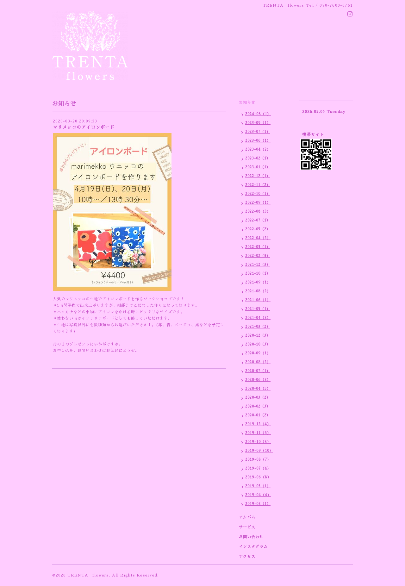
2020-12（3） (257, 335)
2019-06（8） (258, 477)
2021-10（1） (257, 273)
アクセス (247, 556)
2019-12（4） (258, 424)
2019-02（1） (258, 504)
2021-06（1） (258, 300)
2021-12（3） (257, 264)
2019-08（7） (258, 459)
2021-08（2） (258, 291)
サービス (247, 527)
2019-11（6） (258, 433)
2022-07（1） (257, 220)
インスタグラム (253, 547)
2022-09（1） (258, 202)
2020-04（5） (258, 388)
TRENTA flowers (88, 575)
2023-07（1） (257, 132)
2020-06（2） (258, 380)
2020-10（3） (257, 344)
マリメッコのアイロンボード (84, 127)
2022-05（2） (257, 229)
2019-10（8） (258, 442)
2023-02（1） (257, 158)
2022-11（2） (257, 185)
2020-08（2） (258, 362)
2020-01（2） (257, 415)
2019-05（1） (258, 486)
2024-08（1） (258, 114)
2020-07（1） (257, 371)
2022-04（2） (258, 238)
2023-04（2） (258, 149)
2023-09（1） (258, 123)
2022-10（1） (257, 194)
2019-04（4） (258, 495)
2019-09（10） (259, 450)
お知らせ (247, 102)
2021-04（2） (258, 318)
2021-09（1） (258, 282)
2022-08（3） (258, 211)
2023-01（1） (257, 167)
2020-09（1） (258, 353)
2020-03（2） (257, 397)
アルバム (247, 517)
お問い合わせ (251, 537)
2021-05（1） (257, 309)
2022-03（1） (257, 247)
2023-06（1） (258, 140)
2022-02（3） (257, 256)
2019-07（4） (258, 468)
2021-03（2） (257, 326)
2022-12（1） (257, 176)
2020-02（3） (257, 406)
